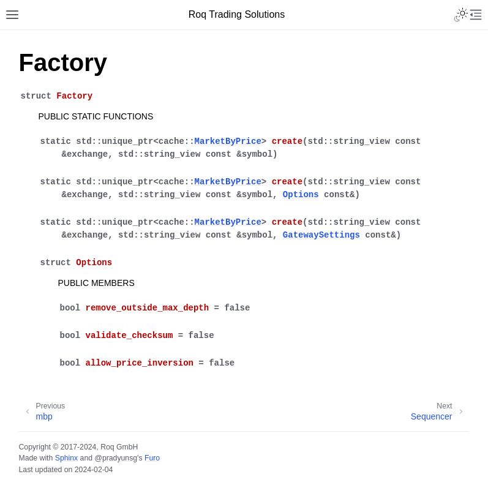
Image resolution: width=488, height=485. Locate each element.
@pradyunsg (115, 458)
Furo (152, 458)
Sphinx (66, 458)
